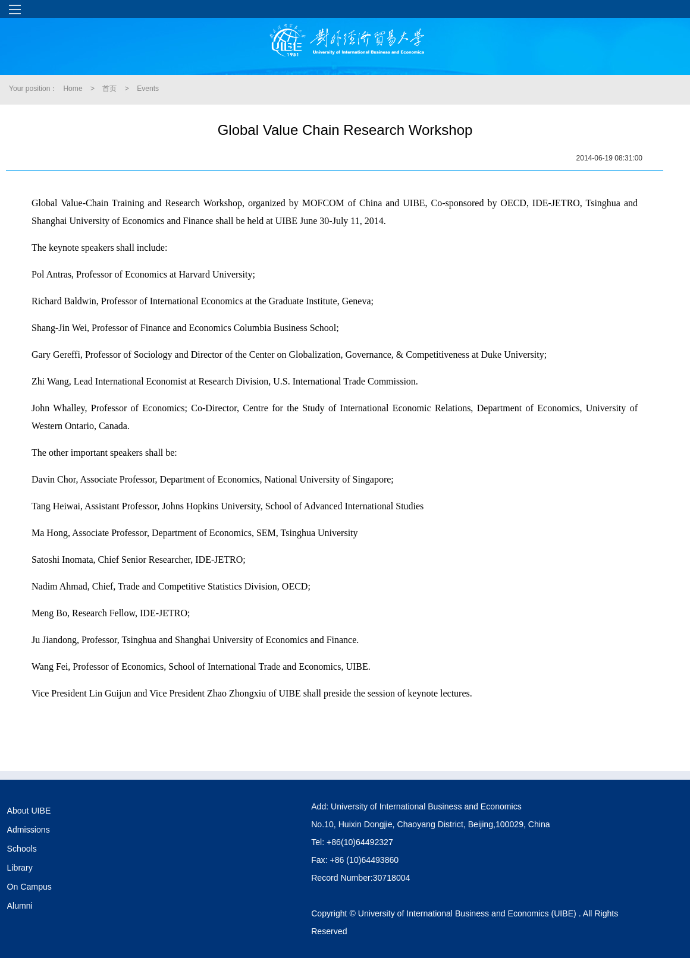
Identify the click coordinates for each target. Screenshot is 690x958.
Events (148, 88)
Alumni (20, 905)
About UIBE (29, 810)
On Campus (29, 886)
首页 (109, 88)
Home (72, 88)
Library (20, 867)
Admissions (28, 829)
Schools (22, 848)
